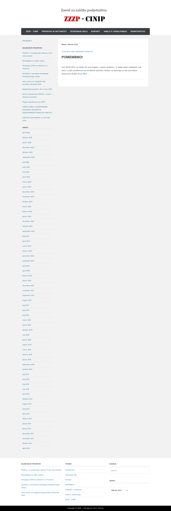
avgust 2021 (26, 300)
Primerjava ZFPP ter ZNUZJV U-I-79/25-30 (37, 480)
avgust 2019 (26, 345)
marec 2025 (26, 182)
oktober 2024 (27, 201)
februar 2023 (27, 251)
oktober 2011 (27, 443)
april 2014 (26, 394)
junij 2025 (26, 167)
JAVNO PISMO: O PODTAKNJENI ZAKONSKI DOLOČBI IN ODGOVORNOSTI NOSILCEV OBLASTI (37, 110)
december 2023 (28, 221)
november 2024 (28, 197)
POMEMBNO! (72, 57)
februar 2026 (27, 137)
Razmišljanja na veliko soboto (33, 61)
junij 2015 (25, 379)
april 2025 (26, 177)
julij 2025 (25, 162)
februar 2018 (27, 354)
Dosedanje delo (79, 31)
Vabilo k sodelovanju (115, 31)
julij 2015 (25, 374)
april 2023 (26, 241)
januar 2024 (26, 216)
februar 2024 (27, 211)
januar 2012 (26, 428)
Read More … (84, 73)
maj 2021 (25, 315)
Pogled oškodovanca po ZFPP (33, 102)
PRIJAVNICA (27, 41)
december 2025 (28, 147)
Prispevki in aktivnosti (54, 31)
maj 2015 (25, 384)
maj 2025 (25, 172)
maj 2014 (25, 389)
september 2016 (28, 364)
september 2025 (28, 157)
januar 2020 (26, 340)
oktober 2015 (27, 369)
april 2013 (26, 414)
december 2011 (28, 433)
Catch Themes (98, 508)
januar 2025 (26, 187)
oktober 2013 (27, 399)
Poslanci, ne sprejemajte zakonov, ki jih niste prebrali (41, 470)
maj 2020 (25, 335)
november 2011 (28, 438)
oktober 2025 (27, 152)
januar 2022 (26, 280)
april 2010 (26, 448)
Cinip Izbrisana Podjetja (82, 51)
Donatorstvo (137, 31)
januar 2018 (26, 359)
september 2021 (28, 295)
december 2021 (28, 285)
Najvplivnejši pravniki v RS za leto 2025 (37, 89)
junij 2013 (25, 409)
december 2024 (28, 192)
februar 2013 (27, 419)
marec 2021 (26, 320)
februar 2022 (27, 275)
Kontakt (95, 31)
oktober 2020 (27, 330)
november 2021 (28, 290)
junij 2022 (26, 266)
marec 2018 (26, 349)
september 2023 (28, 231)
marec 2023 (26, 246)
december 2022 (28, 256)
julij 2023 (25, 236)
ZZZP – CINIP (32, 31)
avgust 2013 (26, 404)
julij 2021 (25, 305)
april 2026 (26, 132)
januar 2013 (26, 423)
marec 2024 (26, 206)
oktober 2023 (27, 226)
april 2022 (26, 271)
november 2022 (28, 261)
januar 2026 (26, 142)
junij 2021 (25, 310)
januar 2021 (26, 325)
